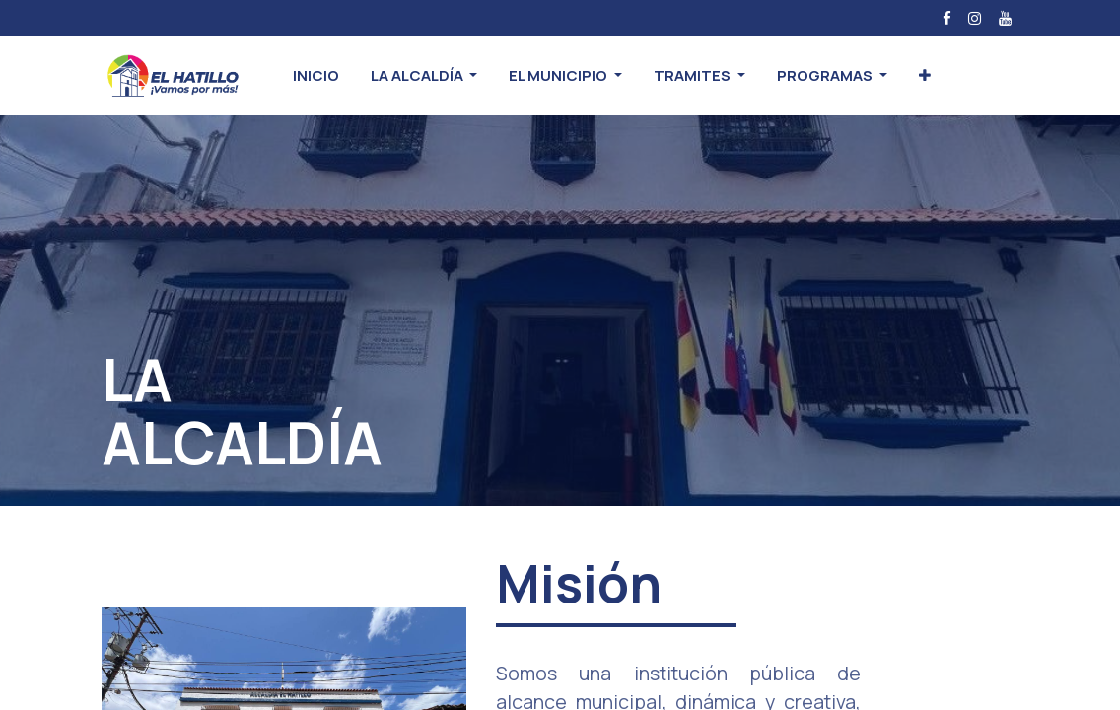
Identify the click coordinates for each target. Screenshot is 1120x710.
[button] (925, 76)
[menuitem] (316, 76)
